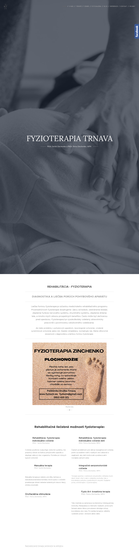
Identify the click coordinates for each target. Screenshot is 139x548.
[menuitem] (65, 6)
